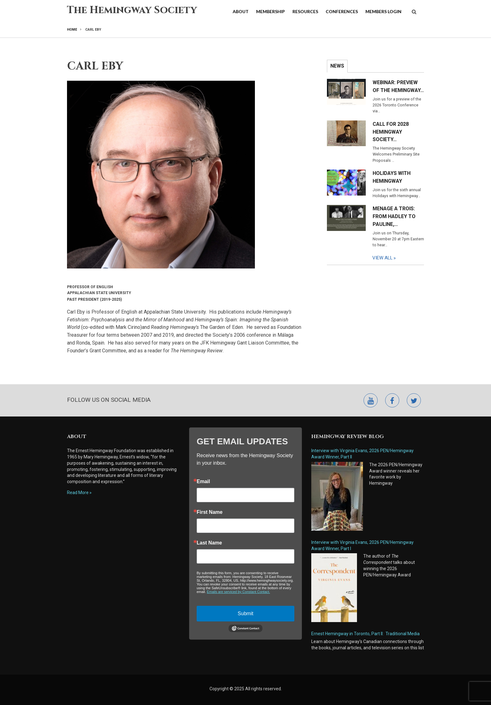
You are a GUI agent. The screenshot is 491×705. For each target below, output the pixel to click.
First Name (210, 512)
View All (382, 258)
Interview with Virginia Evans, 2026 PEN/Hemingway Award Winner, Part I (362, 545)
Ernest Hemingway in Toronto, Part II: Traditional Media (365, 633)
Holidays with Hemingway (392, 177)
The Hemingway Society (132, 10)
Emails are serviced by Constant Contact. (238, 592)
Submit (245, 613)
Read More (78, 492)
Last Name (209, 542)
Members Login (383, 11)
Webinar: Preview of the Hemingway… (398, 86)
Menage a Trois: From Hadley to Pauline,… (394, 216)
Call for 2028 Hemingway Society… (391, 132)
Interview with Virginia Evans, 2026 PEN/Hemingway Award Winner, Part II (362, 453)
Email (203, 481)
